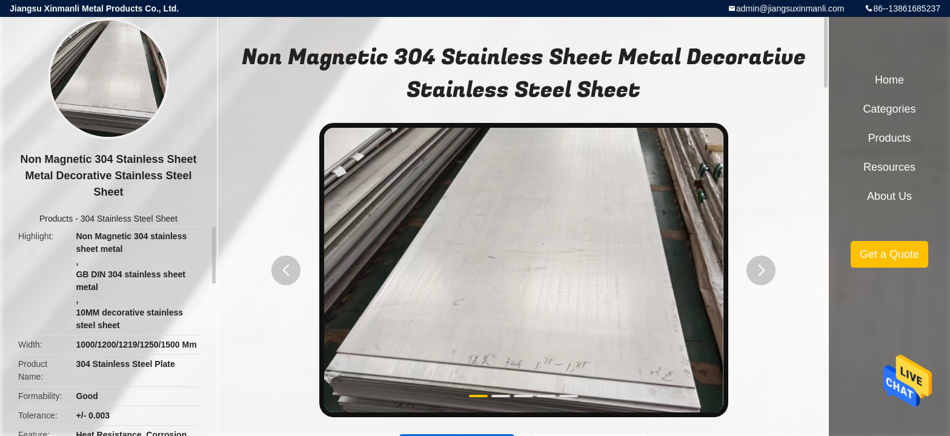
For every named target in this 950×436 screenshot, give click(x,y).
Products (56, 218)
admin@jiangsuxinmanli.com (790, 8)
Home (889, 80)
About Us (889, 196)
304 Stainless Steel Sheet (129, 218)
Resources (889, 167)
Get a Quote (889, 254)
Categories (889, 109)
